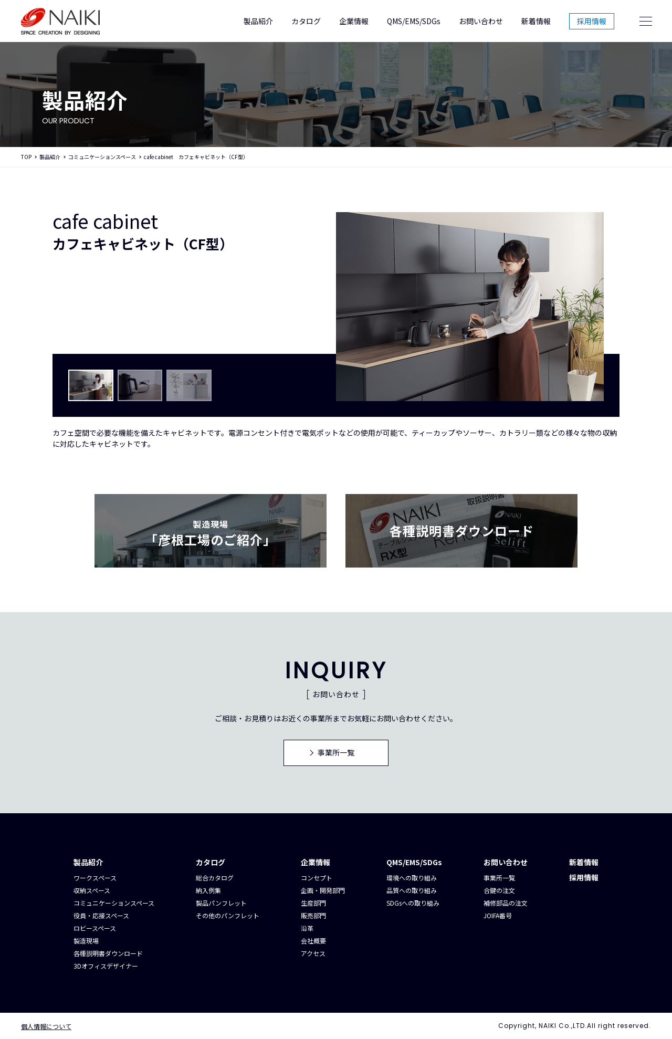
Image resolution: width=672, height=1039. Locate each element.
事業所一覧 (499, 877)
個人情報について (46, 1026)
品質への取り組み (411, 890)
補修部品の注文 (506, 903)
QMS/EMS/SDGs (413, 21)
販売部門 (313, 915)
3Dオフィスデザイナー (106, 966)
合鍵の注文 (499, 890)
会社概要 (313, 940)
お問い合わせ (481, 21)
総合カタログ (215, 877)
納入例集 (208, 890)
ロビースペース (95, 928)
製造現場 (86, 940)
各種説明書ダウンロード (108, 953)
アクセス (313, 953)
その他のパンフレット (227, 915)
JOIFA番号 (498, 915)
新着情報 (536, 21)
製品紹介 (258, 21)
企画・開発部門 (323, 890)
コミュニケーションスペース (102, 157)
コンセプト (316, 877)
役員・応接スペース (101, 915)
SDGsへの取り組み (412, 903)
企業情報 (354, 21)
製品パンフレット (221, 903)
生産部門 (313, 903)
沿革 (307, 928)
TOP (26, 157)
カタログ (306, 21)
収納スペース (92, 890)
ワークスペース (95, 877)
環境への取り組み (411, 877)
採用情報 (591, 21)
